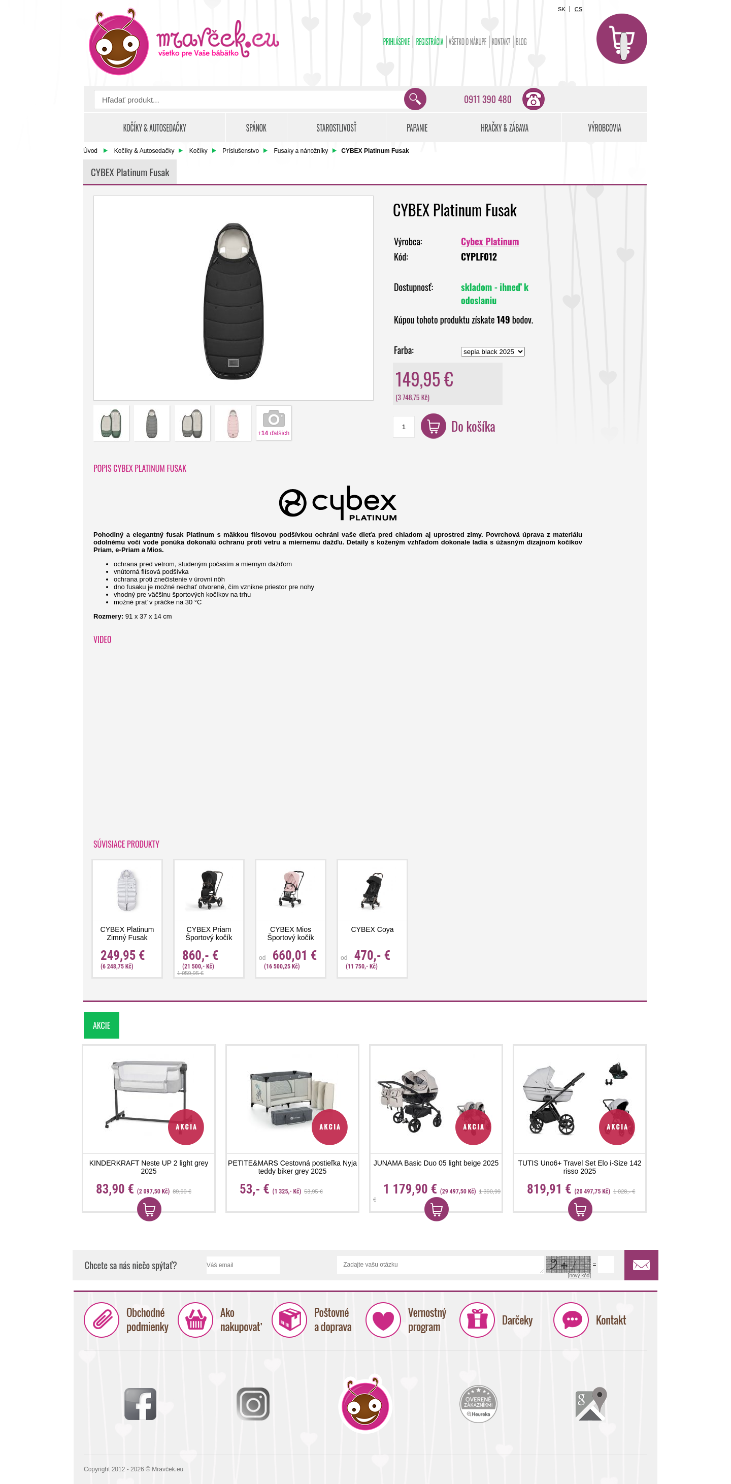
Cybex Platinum (490, 241)
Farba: (404, 350)
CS (578, 9)
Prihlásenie (396, 42)
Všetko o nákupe (468, 42)
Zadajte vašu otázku (440, 1265)
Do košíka (473, 425)
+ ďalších (273, 433)
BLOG (521, 42)
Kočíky (198, 150)
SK (562, 9)
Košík (621, 38)
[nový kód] (579, 1275)
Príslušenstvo (240, 150)
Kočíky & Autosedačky (144, 150)
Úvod (90, 150)
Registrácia (430, 42)
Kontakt (501, 42)
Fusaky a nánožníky (301, 150)
